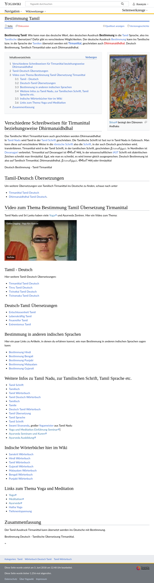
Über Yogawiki (26, 579)
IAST (115, 152)
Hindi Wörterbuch (19, 458)
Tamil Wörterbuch (19, 393)
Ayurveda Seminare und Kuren (27, 433)
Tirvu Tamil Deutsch (20, 287)
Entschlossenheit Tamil (22, 312)
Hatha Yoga (15, 507)
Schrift (87, 144)
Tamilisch (14, 389)
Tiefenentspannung (20, 511)
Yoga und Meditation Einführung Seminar (33, 429)
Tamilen (37, 43)
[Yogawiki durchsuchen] (77, 3)
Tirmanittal (74, 43)
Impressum (41, 579)
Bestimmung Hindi (20, 352)
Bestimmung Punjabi (21, 360)
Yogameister (46, 425)
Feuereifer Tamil (18, 320)
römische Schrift (63, 144)
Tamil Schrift (48, 140)
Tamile (12, 405)
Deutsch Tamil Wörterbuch (25, 409)
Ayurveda (14, 503)
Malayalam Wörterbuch (23, 470)
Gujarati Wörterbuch (21, 466)
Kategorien (10, 559)
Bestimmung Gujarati (21, 368)
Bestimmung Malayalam (23, 364)
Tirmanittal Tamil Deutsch (24, 192)
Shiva (112, 122)
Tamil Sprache (17, 417)
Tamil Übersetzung (20, 413)
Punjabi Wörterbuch (21, 478)
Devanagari (11, 152)
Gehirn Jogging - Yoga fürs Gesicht (22, 223)
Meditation (15, 499)
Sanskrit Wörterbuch (21, 454)
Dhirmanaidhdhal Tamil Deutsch (28, 196)
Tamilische (11, 39)
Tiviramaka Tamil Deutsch (24, 295)
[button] (41, 240)
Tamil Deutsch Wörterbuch (25, 397)
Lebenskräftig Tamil (20, 316)
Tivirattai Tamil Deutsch (23, 291)
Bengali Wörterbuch (21, 474)
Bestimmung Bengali (21, 356)
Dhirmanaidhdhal (114, 43)
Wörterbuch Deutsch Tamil (38, 559)
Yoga (52, 215)
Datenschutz (11, 579)
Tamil (125, 35)
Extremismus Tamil (20, 324)
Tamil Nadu (14, 140)
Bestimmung (118, 39)
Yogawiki (13, 3)
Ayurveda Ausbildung (21, 437)
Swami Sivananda (19, 425)
